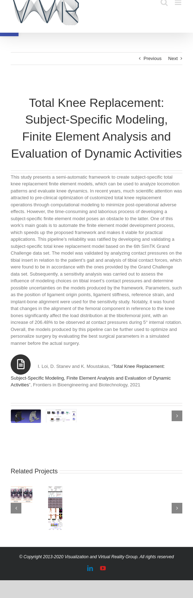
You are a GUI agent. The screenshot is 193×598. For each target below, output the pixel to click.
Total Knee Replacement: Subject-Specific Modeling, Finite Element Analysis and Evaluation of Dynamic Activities (91, 375)
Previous (153, 58)
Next (173, 58)
